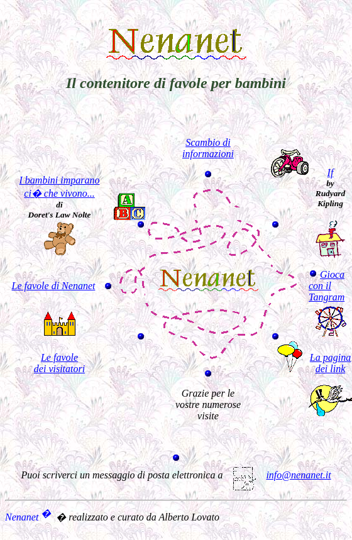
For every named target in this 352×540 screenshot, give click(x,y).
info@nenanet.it (281, 475)
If (330, 172)
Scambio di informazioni (208, 148)
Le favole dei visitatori (59, 363)
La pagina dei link (330, 363)
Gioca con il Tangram (326, 285)
